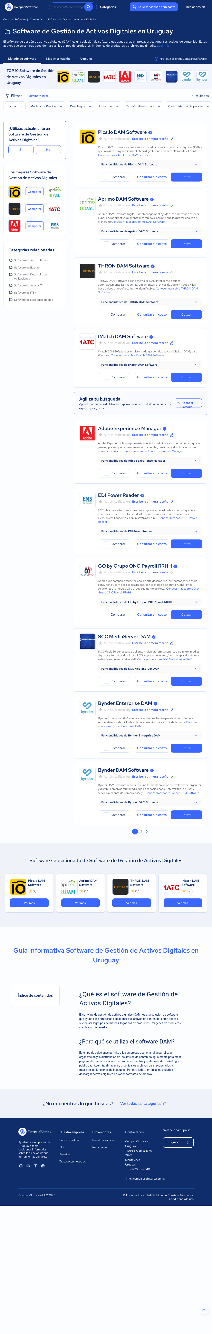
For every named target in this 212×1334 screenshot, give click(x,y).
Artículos (88, 59)
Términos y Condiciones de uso (181, 1197)
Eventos (64, 1154)
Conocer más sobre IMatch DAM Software (137, 355)
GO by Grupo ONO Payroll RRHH (135, 566)
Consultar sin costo (152, 177)
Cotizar (186, 177)
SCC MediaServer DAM (124, 636)
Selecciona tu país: (176, 1130)
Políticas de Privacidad (137, 1195)
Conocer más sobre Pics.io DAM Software (124, 155)
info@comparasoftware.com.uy (140, 1178)
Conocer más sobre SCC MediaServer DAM (164, 659)
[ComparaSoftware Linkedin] (20, 1165)
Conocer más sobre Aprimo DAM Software (138, 221)
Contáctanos (134, 1132)
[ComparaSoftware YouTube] (28, 1165)
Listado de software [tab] (22, 59)
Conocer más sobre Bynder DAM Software (172, 793)
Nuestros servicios (103, 1140)
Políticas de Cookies (165, 1195)
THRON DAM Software (124, 266)
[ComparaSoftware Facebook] (35, 1165)
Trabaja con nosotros (72, 1161)
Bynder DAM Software (123, 770)
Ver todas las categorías (143, 1103)
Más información (58, 59)
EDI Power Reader (118, 495)
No (48, 149)
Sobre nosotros (69, 1140)
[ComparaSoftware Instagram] (42, 1165)
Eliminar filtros (38, 96)
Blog (62, 1147)
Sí (20, 149)
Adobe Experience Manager (129, 428)
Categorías (111, 6)
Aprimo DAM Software (123, 199)
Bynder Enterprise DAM (125, 703)
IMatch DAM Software (123, 336)
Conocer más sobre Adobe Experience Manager (153, 451)
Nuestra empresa (71, 1132)
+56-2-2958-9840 (137, 1169)
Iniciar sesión (195, 7)
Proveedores (101, 1132)
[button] (150, 164)
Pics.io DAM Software (122, 132)
